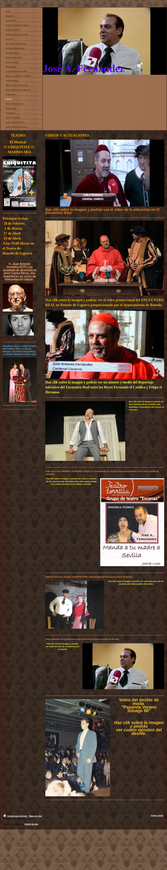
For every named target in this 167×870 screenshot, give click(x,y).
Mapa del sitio (35, 816)
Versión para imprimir (16, 816)
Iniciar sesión (157, 815)
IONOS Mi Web (31, 824)
